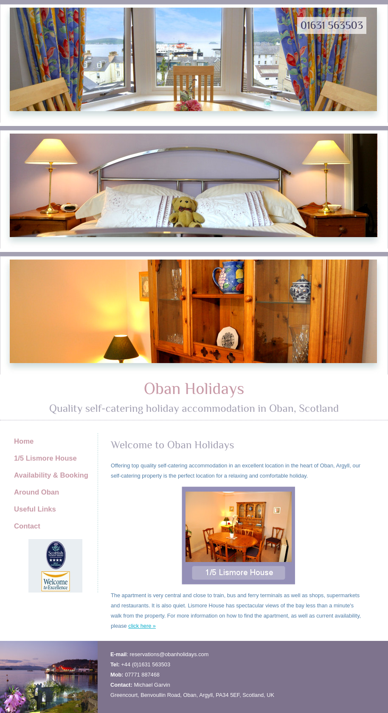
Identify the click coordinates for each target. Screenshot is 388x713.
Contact (27, 526)
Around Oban (36, 492)
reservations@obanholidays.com (169, 654)
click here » (142, 626)
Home (24, 441)
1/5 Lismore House (45, 458)
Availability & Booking (51, 475)
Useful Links (35, 509)
